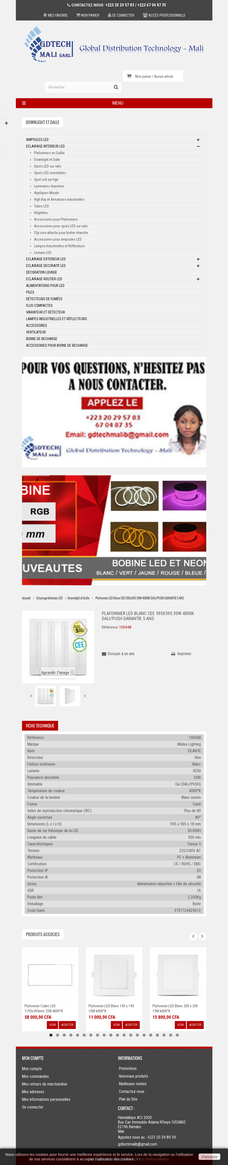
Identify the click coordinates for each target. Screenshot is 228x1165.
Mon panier (87, 15)
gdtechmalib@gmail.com (137, 1144)
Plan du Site (128, 1099)
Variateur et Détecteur (45, 312)
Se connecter (121, 15)
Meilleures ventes (133, 1084)
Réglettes (40, 213)
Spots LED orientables (49, 173)
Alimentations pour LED (45, 286)
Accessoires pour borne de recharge (57, 345)
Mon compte (33, 1058)
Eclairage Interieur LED (45, 146)
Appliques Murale (46, 193)
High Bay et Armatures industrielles (58, 199)
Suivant (85, 695)
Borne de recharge (41, 339)
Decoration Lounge (41, 272)
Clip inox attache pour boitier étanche (60, 233)
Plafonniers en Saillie (49, 153)
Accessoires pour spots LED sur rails (60, 226)
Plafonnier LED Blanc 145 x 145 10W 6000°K (111, 1008)
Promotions (128, 1068)
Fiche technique (40, 726)
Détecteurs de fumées (44, 299)
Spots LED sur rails (47, 166)
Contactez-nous (131, 1091)
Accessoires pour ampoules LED (57, 239)
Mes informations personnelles (46, 1099)
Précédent (31, 695)
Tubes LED (41, 206)
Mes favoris (55, 15)
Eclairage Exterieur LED (46, 259)
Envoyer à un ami (121, 653)
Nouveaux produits (133, 1076)
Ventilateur (36, 332)
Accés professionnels (164, 15)
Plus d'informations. (152, 1159)
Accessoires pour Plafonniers (55, 219)
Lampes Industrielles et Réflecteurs (59, 246)
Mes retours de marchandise (44, 1084)
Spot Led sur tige (45, 179)
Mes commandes (35, 1076)
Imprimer (184, 653)
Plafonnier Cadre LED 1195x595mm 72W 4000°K (44, 1008)
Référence (110, 627)
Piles (30, 292)
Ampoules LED (37, 140)
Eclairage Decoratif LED (46, 266)
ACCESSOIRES (36, 325)
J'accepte (209, 1157)
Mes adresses (33, 1091)
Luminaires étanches (48, 186)
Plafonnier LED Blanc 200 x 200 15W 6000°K (175, 1008)
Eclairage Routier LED (44, 279)
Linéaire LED (42, 253)
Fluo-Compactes (39, 306)
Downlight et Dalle (46, 160)
